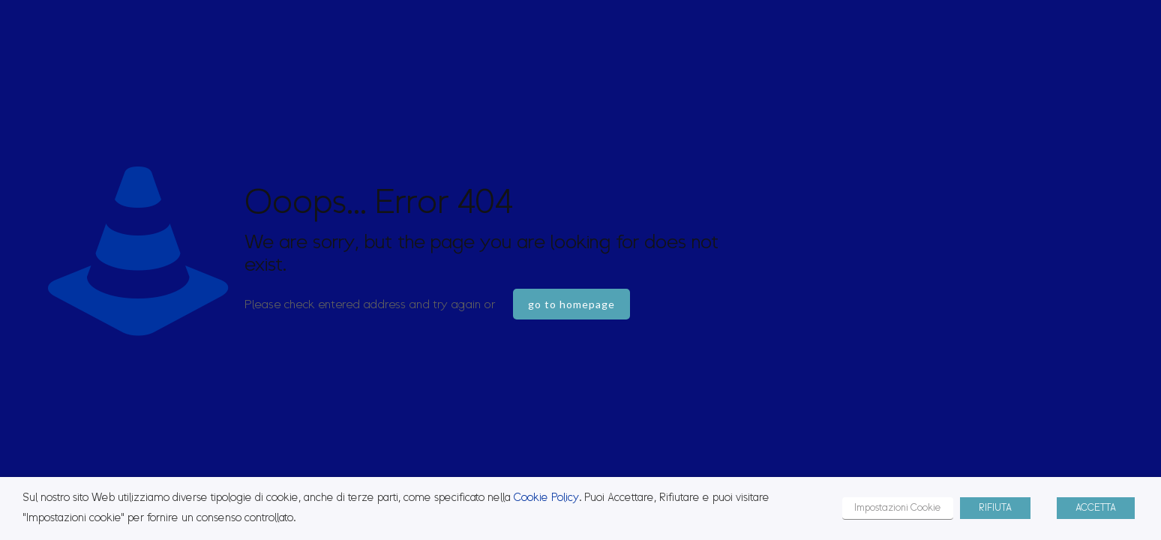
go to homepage (571, 304)
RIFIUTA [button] (995, 508)
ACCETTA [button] (1096, 508)
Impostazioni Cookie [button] (897, 508)
